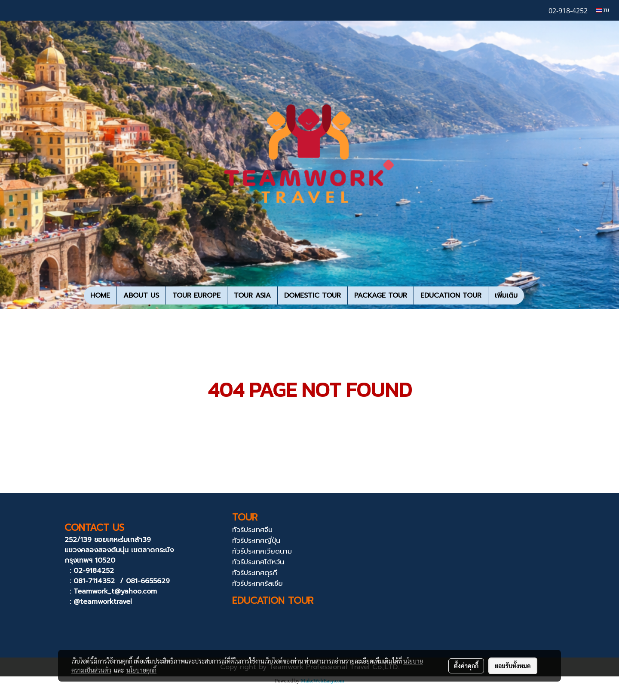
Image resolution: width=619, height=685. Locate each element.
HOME (100, 295)
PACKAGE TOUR (380, 295)
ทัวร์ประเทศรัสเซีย (257, 583)
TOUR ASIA (252, 295)
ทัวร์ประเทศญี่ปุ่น (256, 541)
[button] (531, 295)
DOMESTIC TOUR (312, 295)
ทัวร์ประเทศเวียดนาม (262, 551)
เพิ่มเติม (506, 295)
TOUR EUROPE (196, 295)
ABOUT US (141, 295)
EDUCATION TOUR (450, 295)
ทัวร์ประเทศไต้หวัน (258, 562)
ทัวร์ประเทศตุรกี (254, 573)
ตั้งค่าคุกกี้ (466, 666)
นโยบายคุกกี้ (141, 670)
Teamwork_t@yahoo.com (115, 591)
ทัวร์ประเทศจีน (252, 530)
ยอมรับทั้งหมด (513, 666)
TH (602, 10)
